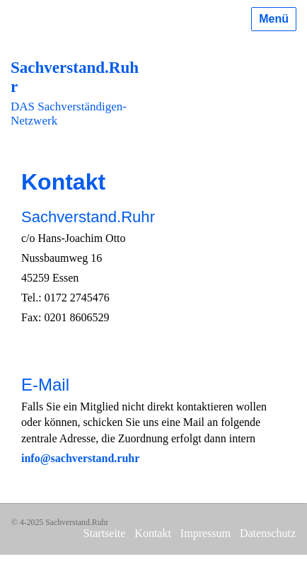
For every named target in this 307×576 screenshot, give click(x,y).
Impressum (205, 533)
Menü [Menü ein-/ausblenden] (274, 19)
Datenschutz (268, 533)
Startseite (104, 533)
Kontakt (152, 533)
